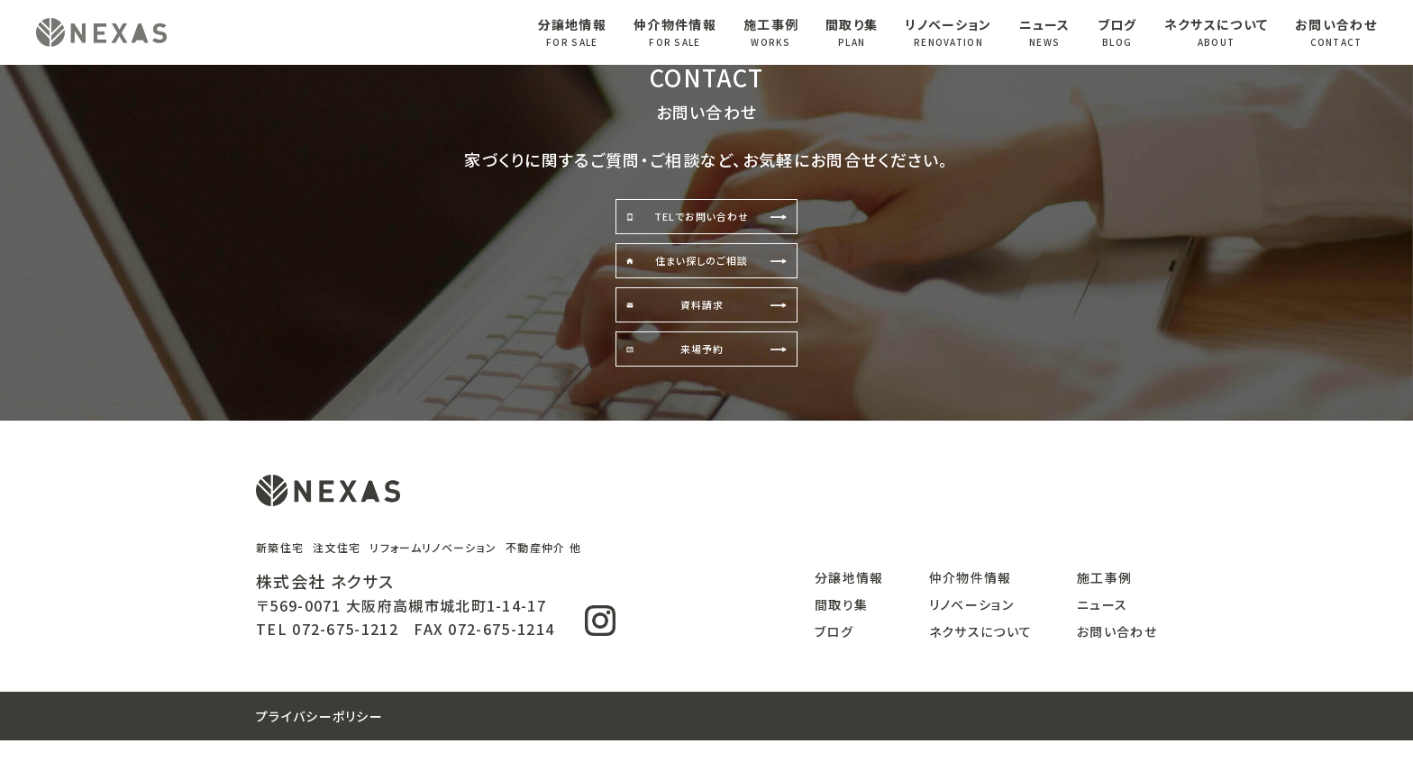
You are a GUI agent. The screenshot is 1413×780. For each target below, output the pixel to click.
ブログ (1117, 32)
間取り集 (851, 32)
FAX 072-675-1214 (484, 668)
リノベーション (948, 32)
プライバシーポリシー (319, 756)
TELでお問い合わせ (704, 222)
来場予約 (704, 384)
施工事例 (770, 32)
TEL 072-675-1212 (327, 668)
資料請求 (704, 330)
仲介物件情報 (675, 32)
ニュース (1045, 32)
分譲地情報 (572, 32)
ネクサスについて (1216, 32)
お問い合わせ (1336, 32)
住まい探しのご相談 (705, 276)
